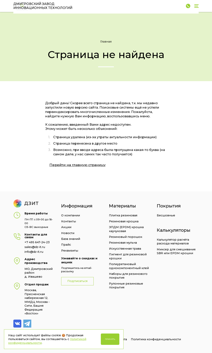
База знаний (70, 239)
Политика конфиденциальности (156, 339)
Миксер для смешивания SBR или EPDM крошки (176, 251)
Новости (67, 233)
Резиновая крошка (123, 221)
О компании (70, 215)
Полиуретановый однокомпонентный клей (129, 266)
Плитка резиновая (123, 215)
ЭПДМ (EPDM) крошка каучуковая (126, 229)
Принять (110, 339)
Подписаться (77, 281)
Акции (66, 227)
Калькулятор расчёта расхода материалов (173, 241)
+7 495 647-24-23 (37, 242)
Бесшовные (166, 215)
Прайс (66, 244)
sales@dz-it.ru (35, 247)
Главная (106, 41)
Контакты (68, 221)
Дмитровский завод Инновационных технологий (42, 6)
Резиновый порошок (125, 237)
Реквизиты (69, 250)
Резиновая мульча (123, 242)
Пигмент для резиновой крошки (128, 256)
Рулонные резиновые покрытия (126, 285)
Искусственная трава (125, 248)
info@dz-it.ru (34, 251)
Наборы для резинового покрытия (128, 275)
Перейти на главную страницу (77, 165)
